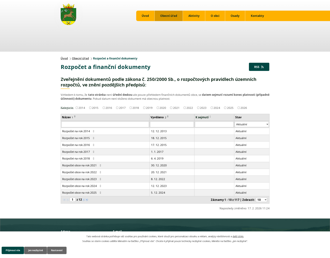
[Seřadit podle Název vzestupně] (75, 116)
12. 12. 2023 (159, 186)
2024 (217, 108)
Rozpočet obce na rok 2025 (82, 193)
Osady (235, 16)
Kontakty (257, 16)
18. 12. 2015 (159, 138)
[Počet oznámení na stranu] (261, 200)
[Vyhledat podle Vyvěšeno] (172, 124)
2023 (203, 108)
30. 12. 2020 (159, 165)
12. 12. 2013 (159, 131)
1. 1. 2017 (157, 152)
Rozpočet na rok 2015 (78, 138)
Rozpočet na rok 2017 (78, 152)
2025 (230, 108)
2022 (189, 108)
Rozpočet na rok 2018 (78, 159)
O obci (215, 16)
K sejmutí (202, 117)
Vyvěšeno (158, 117)
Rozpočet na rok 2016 (78, 145)
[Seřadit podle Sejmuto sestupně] (210, 117)
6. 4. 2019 (157, 159)
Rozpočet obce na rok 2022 (82, 172)
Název (67, 117)
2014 (81, 108)
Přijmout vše (13, 250)
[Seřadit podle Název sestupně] (75, 117)
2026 (243, 108)
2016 (109, 108)
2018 (135, 108)
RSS (259, 67)
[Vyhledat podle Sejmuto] (214, 124)
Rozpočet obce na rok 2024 (82, 186)
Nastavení (61, 250)
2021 (176, 108)
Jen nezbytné (38, 250)
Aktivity (194, 16)
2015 (95, 108)
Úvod (145, 16)
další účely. (238, 236)
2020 (163, 108)
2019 (149, 108)
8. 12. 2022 (158, 179)
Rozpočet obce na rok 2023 (82, 179)
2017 (122, 108)
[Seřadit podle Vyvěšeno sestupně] (168, 117)
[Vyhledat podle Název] (105, 124)
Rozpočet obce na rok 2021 (82, 165)
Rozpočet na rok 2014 (78, 131)
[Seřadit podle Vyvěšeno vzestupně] (168, 116)
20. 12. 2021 (159, 172)
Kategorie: (67, 107)
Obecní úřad (168, 16)
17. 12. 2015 (159, 145)
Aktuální (241, 131)
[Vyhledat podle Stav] (252, 124)
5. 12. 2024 (158, 193)
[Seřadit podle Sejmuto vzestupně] (210, 116)
